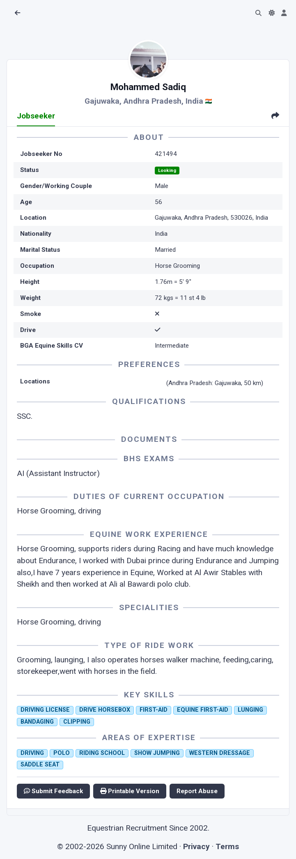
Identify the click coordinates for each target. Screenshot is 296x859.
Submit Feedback (53, 791)
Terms (227, 846)
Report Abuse (197, 791)
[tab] (275, 116)
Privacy (196, 846)
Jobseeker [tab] (36, 116)
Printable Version (129, 791)
